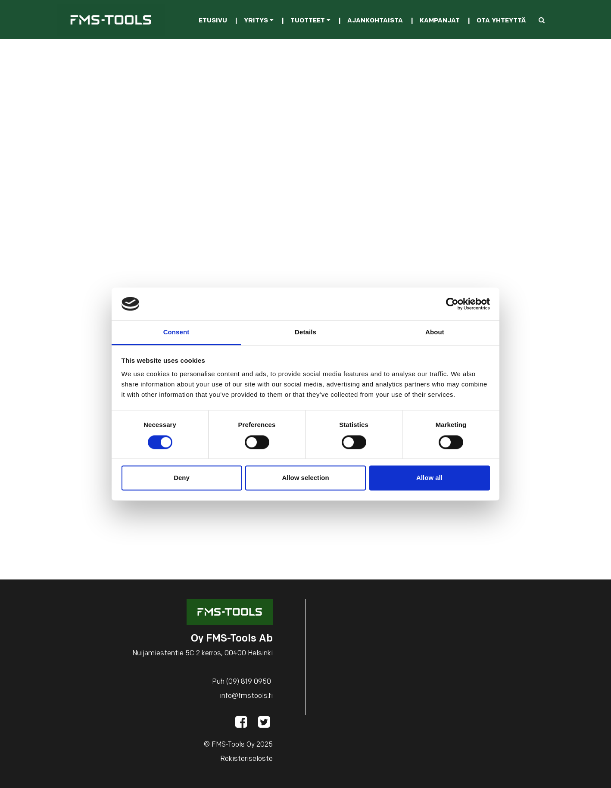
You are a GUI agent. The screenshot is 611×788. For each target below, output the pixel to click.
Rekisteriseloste (246, 759)
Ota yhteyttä (501, 21)
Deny (182, 478)
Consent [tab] (176, 332)
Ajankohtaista (375, 21)
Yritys (259, 21)
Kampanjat (440, 21)
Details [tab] (305, 332)
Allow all (429, 478)
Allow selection (305, 478)
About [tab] (434, 332)
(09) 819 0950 (248, 682)
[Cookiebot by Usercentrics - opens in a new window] (452, 303)
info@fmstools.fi (246, 696)
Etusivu (213, 21)
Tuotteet (310, 21)
